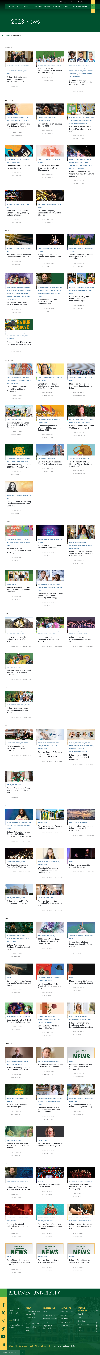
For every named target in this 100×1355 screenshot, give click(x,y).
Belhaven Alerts (69, 1346)
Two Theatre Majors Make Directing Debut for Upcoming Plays (49, 986)
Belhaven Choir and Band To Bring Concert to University (17, 902)
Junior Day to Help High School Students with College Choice (19, 1021)
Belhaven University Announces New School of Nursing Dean (50, 1144)
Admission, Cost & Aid (60, 6)
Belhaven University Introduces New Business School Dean (19, 1069)
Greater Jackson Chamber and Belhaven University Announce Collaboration (81, 828)
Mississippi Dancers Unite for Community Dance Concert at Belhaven (80, 386)
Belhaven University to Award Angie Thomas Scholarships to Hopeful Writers (81, 553)
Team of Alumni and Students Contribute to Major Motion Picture (49, 639)
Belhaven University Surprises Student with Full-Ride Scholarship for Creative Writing (19, 834)
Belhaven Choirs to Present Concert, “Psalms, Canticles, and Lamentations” (18, 213)
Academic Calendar (50, 1319)
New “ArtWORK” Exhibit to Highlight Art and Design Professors (17, 389)
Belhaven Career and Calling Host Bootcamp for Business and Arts (18, 1145)
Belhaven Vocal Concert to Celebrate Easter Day (79, 866)
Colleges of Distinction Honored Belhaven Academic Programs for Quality (80, 82)
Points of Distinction (32, 1323)
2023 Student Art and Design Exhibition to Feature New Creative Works (49, 941)
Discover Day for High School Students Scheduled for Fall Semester (18, 425)
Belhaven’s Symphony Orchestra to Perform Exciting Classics (49, 213)
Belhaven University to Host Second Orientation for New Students (17, 710)
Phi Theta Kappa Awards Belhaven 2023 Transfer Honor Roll (18, 639)
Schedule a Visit (65, 1322)
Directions (63, 1315)
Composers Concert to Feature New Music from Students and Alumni (19, 983)
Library (45, 1322)
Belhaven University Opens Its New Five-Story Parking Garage (50, 463)
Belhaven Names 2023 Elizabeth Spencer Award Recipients (79, 757)
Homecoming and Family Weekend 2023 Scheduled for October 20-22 (49, 428)
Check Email (82, 1321)
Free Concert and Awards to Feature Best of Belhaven (17, 866)
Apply (5, 1353)
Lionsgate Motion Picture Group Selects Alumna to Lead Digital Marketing (19, 504)
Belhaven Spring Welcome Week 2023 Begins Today (79, 1261)
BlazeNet (81, 1314)
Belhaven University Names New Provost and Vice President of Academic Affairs (81, 1025)
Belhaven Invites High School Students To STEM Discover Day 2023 (80, 1226)
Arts (54, 2)
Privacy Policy (56, 1346)
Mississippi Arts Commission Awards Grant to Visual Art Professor (18, 126)
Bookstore (64, 1326)
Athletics (63, 2)
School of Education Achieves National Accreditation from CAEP (80, 129)
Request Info (13, 1353)
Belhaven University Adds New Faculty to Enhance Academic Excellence (18, 589)
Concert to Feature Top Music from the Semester (18, 167)
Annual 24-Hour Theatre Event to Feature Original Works (49, 546)
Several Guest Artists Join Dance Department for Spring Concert (80, 944)
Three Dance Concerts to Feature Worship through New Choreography (80, 1186)
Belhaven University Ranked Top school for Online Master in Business (50, 903)
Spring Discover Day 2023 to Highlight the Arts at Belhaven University (18, 1262)
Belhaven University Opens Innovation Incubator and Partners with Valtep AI (17, 79)
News (8, 36)
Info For (82, 2)
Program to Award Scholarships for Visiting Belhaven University (19, 343)
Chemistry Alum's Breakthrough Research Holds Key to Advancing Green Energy (50, 595)
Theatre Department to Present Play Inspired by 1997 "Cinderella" (81, 257)
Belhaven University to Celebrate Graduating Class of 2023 (18, 947)
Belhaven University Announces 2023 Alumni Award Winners (19, 466)
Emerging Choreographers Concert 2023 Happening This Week (49, 257)
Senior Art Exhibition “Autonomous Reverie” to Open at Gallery (19, 550)
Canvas (80, 1317)
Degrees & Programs (42, 6)
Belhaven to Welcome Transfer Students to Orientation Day (50, 827)
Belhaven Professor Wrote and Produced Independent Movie (18, 1188)
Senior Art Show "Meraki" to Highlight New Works (48, 1027)
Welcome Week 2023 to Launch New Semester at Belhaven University (19, 672)
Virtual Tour (64, 1319)
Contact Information (67, 1312)
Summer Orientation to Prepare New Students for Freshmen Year (19, 790)
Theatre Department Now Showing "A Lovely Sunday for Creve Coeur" (80, 464)
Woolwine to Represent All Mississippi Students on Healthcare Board (48, 870)
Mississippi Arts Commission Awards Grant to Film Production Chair (49, 301)
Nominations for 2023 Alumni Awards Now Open (18, 1105)
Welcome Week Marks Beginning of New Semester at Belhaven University (50, 70)
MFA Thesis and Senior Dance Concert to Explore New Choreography (80, 1067)
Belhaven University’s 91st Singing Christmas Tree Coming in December (81, 174)
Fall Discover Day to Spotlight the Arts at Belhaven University (18, 303)
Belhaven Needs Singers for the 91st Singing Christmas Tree (81, 427)
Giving (28, 1330)
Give (72, 2)
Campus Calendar (49, 1315)
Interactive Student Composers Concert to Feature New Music (19, 256)
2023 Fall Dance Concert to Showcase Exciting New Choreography (48, 168)
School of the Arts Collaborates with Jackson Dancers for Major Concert (19, 1226)
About (46, 2)
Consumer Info (31, 1327)
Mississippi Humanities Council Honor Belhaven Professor (50, 1066)
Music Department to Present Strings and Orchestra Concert (81, 982)
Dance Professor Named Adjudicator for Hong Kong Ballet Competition (48, 386)
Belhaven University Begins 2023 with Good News (48, 1261)
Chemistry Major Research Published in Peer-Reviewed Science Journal (49, 1109)
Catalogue (81, 1330)
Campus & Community (79, 6)
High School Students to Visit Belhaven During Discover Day (80, 1105)
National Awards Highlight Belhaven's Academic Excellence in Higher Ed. (79, 298)
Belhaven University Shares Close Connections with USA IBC (80, 639)
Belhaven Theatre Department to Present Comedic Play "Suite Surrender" (50, 1226)
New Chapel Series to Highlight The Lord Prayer (50, 1185)
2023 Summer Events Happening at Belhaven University (16, 748)
